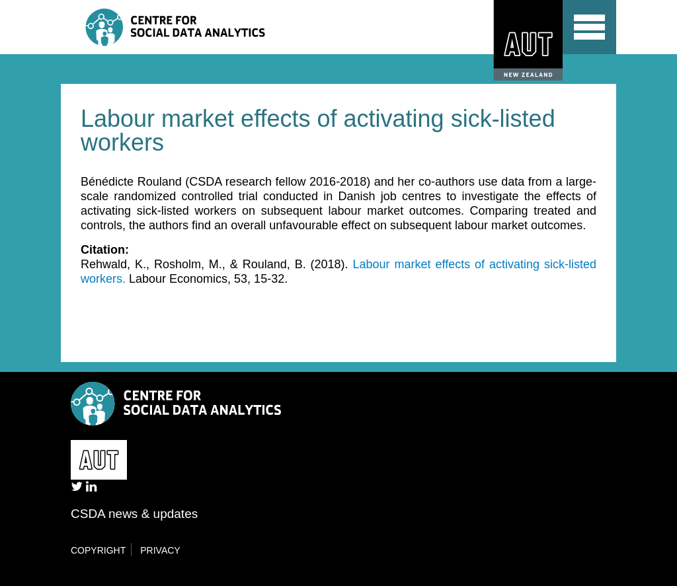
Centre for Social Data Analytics (201, 27)
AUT (525, 40)
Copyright (98, 550)
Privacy (160, 550)
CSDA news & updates (134, 514)
